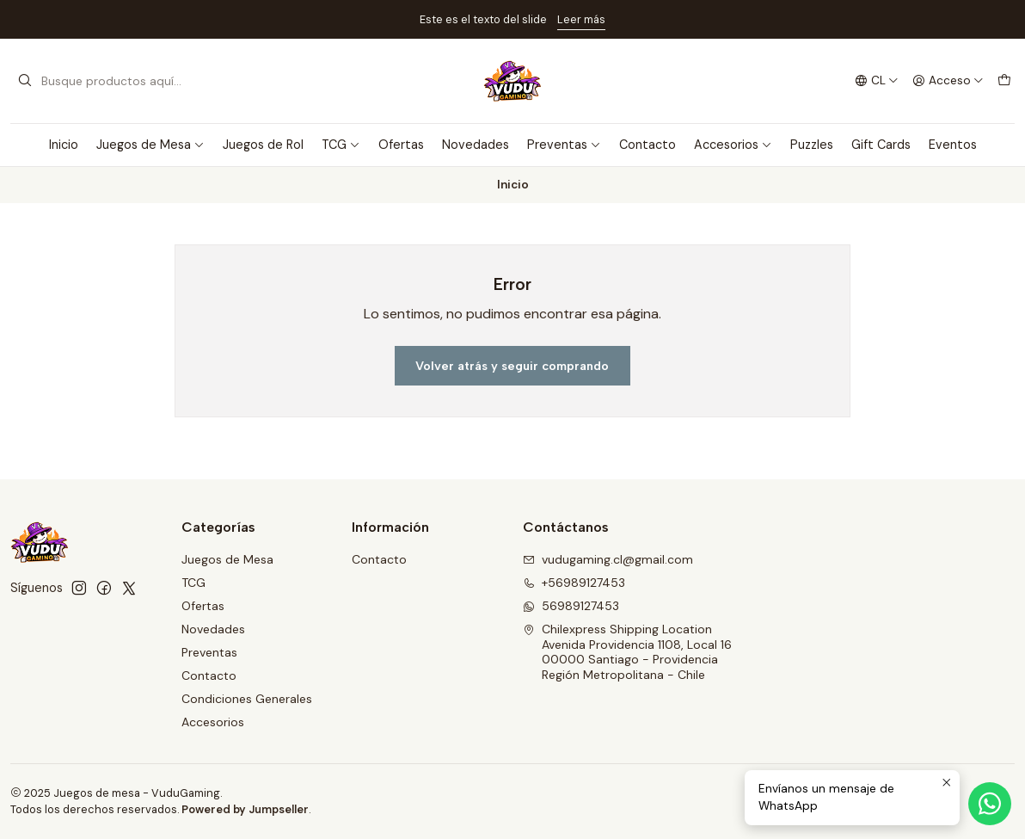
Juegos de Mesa (150, 144)
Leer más (581, 19)
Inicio (63, 144)
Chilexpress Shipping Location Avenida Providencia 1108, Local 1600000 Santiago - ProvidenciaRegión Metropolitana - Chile (627, 651)
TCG (341, 144)
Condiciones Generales (246, 698)
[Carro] (1004, 81)
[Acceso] (948, 81)
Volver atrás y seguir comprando (512, 365)
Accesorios (733, 144)
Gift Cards (881, 144)
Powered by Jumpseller (245, 809)
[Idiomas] (876, 81)
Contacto (647, 144)
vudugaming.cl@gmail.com (608, 559)
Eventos (953, 144)
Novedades (475, 144)
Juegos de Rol (263, 144)
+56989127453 (574, 582)
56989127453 (571, 606)
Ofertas (401, 144)
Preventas (564, 144)
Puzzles (811, 144)
